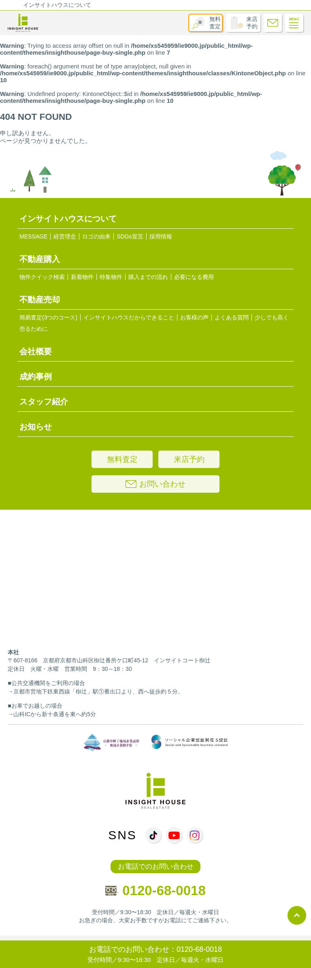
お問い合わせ (155, 484)
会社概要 (35, 351)
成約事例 (35, 376)
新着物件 (82, 277)
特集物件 (111, 277)
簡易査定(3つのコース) (48, 317)
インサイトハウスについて (57, 5)
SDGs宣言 (130, 236)
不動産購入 (39, 259)
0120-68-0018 (155, 890)
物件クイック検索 (42, 277)
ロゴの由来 (96, 236)
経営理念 (64, 236)
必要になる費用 (194, 277)
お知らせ (35, 426)
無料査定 (215, 23)
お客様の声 (194, 317)
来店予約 (252, 23)
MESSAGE (33, 236)
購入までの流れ (148, 277)
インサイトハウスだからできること (128, 317)
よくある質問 (232, 317)
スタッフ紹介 (43, 401)
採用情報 (160, 236)
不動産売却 (39, 299)
